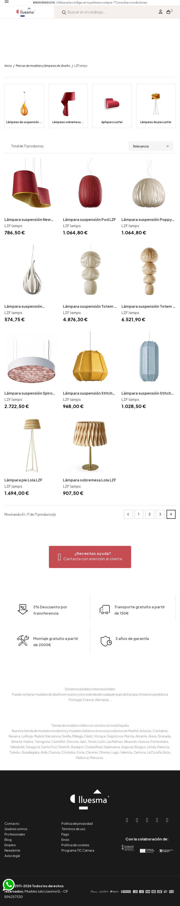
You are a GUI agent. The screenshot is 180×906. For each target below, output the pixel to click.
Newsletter (12, 850)
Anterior (128, 514)
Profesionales (14, 834)
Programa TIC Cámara (77, 850)
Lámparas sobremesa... (68, 122)
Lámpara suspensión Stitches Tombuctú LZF (148, 393)
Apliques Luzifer (112, 122)
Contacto (11, 823)
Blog (8, 840)
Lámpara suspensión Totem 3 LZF (89, 307)
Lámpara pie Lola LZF (23, 480)
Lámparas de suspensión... (24, 122)
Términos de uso (73, 829)
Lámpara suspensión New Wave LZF (27, 220)
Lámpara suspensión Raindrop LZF (23, 307)
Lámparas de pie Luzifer (155, 122)
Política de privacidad (77, 823)
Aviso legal (12, 856)
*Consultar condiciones (130, 2)
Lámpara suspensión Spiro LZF (28, 393)
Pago (65, 834)
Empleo (10, 845)
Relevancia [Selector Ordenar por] (151, 146)
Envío (65, 840)
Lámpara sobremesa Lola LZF (89, 480)
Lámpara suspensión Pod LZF (89, 219)
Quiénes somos (15, 829)
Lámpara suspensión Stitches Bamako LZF (90, 393)
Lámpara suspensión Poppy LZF (146, 220)
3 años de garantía (132, 656)
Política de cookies (75, 845)
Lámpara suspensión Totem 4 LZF (148, 307)
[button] (90, 557)
